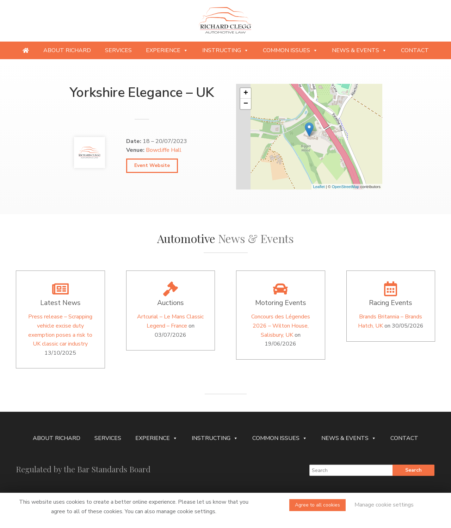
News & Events (359, 50)
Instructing (225, 50)
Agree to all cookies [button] (317, 505)
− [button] (245, 104)
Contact (415, 50)
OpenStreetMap (345, 187)
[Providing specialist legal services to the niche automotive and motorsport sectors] (25, 50)
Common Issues (290, 50)
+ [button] (245, 93)
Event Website (152, 165)
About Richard (67, 50)
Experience (167, 50)
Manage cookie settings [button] (384, 505)
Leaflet (319, 187)
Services (118, 50)
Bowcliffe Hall (163, 150)
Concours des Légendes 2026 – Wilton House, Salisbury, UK (280, 325)
